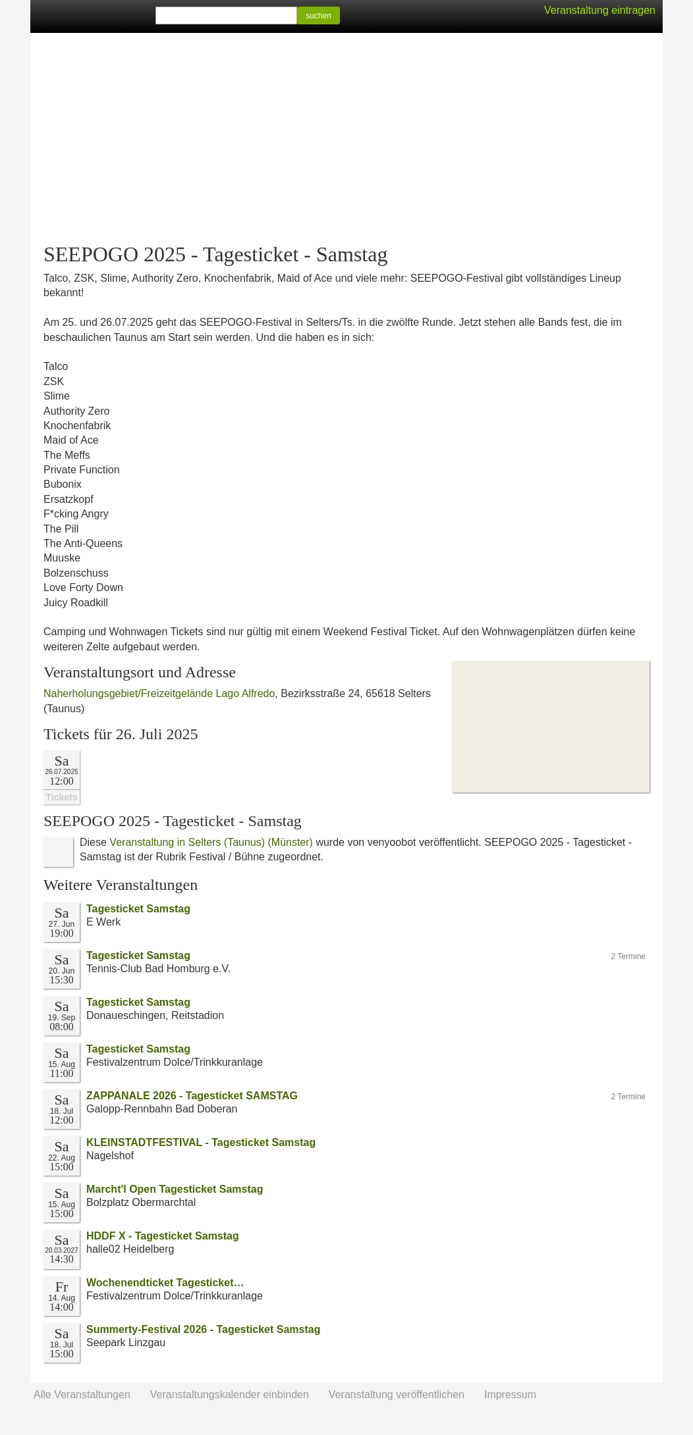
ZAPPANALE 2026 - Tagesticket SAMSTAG (192, 1095)
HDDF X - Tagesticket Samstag (162, 1235)
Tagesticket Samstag (138, 908)
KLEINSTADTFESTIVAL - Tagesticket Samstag (201, 1142)
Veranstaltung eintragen (599, 10)
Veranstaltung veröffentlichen (396, 1394)
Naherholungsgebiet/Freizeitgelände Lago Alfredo (159, 693)
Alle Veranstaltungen (82, 1394)
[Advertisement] (346, 138)
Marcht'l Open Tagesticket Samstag (174, 1189)
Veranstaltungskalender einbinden (229, 1394)
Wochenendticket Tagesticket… (165, 1282)
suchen (318, 15)
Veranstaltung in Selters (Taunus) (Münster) (211, 842)
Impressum (510, 1394)
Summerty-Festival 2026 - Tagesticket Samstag (203, 1329)
